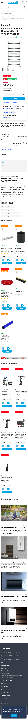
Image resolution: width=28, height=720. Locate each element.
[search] (24, 7)
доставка (14, 106)
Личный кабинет (5, 698)
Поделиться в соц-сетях (10, 115)
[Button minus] (3, 260)
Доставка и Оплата (6, 671)
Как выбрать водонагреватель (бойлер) (12, 562)
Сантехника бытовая (11, 11)
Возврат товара (5, 673)
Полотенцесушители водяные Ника (10, 16)
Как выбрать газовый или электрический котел (13, 631)
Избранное (6, 102)
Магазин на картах (9, 112)
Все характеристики (6, 149)
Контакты (3, 668)
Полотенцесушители (7, 13)
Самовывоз (8, 108)
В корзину (14, 99)
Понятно (14, 715)
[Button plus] (8, 260)
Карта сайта (4, 683)
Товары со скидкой (6, 692)
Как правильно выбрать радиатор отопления (14, 596)
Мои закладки (4, 703)
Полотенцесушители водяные (9, 15)
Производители (5, 690)
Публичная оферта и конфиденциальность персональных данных (12, 676)
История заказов (5, 701)
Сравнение (14, 102)
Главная (3, 11)
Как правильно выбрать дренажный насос (13, 527)
